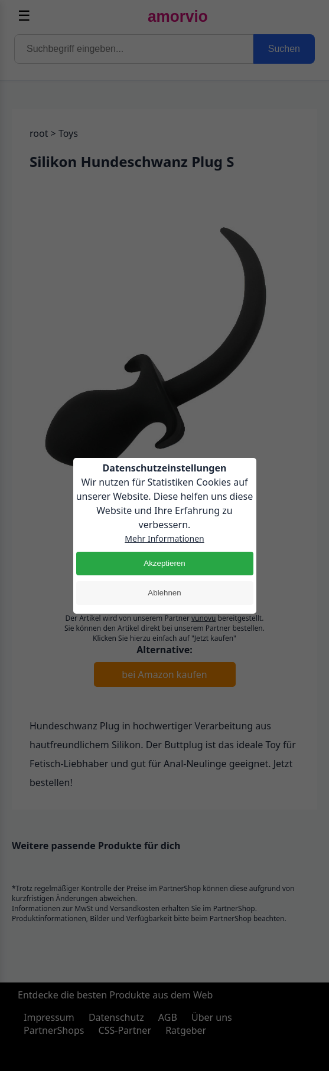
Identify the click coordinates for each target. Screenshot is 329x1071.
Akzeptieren (164, 563)
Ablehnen (164, 592)
